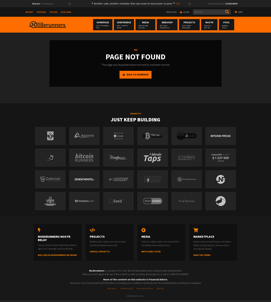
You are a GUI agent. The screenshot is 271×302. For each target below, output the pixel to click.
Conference (123, 25)
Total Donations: (222, 3)
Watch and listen (150, 253)
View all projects (100, 253)
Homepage (100, 25)
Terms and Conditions (144, 290)
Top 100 (53, 12)
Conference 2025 (126, 290)
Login (184, 12)
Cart (239, 12)
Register (171, 12)
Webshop (172, 25)
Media (147, 25)
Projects (197, 25)
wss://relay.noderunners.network (57, 257)
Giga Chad (66, 12)
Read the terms (201, 257)
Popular (41, 12)
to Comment (42, 3)
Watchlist (160, 290)
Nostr (219, 25)
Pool (238, 25)
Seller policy (112, 290)
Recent (29, 12)
